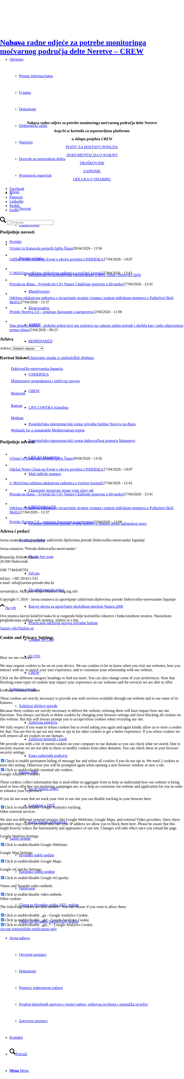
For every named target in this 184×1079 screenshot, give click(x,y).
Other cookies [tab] (10, 899)
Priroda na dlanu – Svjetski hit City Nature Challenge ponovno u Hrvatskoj (66, 284)
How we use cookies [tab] (15, 658)
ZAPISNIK (92, 171)
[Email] (14, 210)
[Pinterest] (16, 197)
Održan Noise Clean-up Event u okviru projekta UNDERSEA (56, 259)
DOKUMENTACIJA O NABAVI (91, 155)
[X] (10, 193)
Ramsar (11, 406)
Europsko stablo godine (37, 872)
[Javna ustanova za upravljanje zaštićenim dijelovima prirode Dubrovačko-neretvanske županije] (35, 22)
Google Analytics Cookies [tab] (20, 774)
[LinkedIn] (16, 201)
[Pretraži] (18, 1054)
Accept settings (11, 929)
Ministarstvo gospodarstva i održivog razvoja (40, 381)
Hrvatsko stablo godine (36, 855)
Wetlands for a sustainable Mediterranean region (42, 430)
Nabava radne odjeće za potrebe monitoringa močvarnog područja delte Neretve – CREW (73, 46)
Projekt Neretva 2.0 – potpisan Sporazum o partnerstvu (51, 312)
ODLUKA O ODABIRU (92, 179)
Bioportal (12, 393)
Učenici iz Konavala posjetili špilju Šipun (41, 248)
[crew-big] (83, 115)
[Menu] (19, 1071)
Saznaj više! (9, 628)
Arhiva (5, 348)
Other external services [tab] (17, 811)
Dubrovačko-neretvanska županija (31, 369)
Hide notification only (40, 929)
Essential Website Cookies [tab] (20, 690)
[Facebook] (16, 189)
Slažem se (26, 628)
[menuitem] (106, 424)
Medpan (11, 418)
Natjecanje (27, 888)
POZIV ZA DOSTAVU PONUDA (92, 147)
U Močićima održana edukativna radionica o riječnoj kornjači (56, 273)
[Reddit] (14, 206)
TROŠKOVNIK (92, 163)
